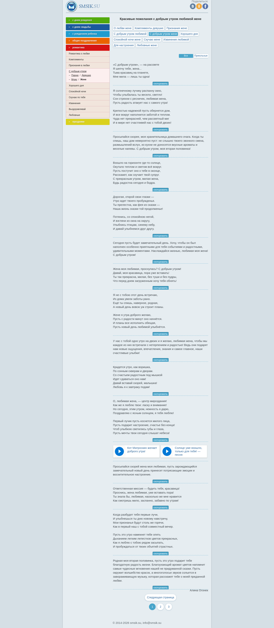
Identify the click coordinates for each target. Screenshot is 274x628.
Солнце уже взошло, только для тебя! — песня (188, 451)
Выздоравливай (77, 109)
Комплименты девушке (149, 28)
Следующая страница (160, 597)
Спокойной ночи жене (127, 39)
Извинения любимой (176, 39)
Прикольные (201, 55)
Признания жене (176, 28)
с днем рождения (82, 20)
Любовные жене (147, 45)
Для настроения (124, 45)
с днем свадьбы (81, 27)
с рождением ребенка (84, 34)
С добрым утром (78, 71)
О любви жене (122, 28)
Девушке (86, 75)
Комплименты (76, 59)
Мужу (74, 79)
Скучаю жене (152, 39)
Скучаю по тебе (77, 97)
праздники (78, 121)
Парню (75, 75)
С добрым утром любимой (130, 33)
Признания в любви (79, 65)
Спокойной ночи (77, 91)
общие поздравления (84, 40)
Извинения (74, 103)
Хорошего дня (189, 33)
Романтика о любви (79, 53)
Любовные (74, 115)
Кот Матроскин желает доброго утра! (142, 449)
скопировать (161, 83)
